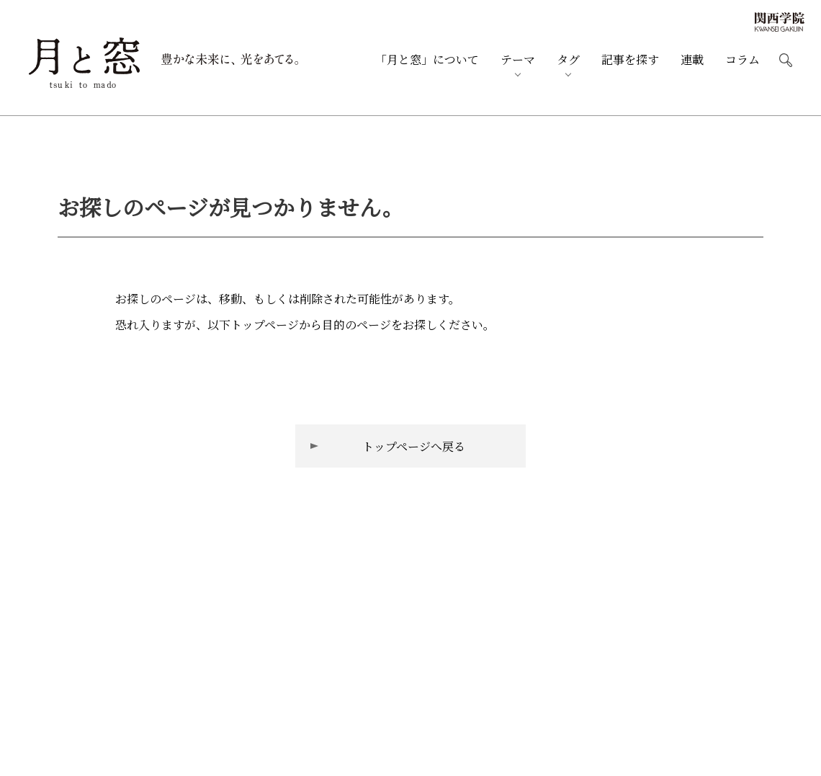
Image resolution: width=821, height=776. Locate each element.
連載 (692, 60)
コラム (742, 60)
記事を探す (630, 60)
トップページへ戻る (413, 446)
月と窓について (427, 60)
